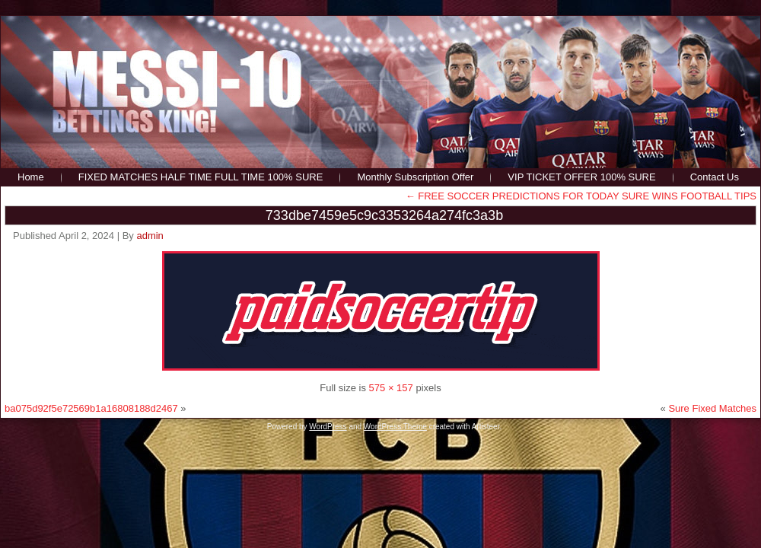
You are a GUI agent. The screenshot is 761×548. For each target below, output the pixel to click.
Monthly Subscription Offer (415, 177)
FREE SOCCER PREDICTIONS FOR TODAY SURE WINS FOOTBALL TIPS (581, 196)
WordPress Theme (395, 426)
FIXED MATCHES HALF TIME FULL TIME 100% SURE (200, 177)
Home (31, 177)
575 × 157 (391, 387)
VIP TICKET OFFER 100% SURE (581, 177)
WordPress (327, 426)
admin (149, 235)
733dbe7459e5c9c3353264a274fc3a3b (384, 215)
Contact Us (714, 177)
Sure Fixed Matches (712, 408)
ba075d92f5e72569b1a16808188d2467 (91, 408)
